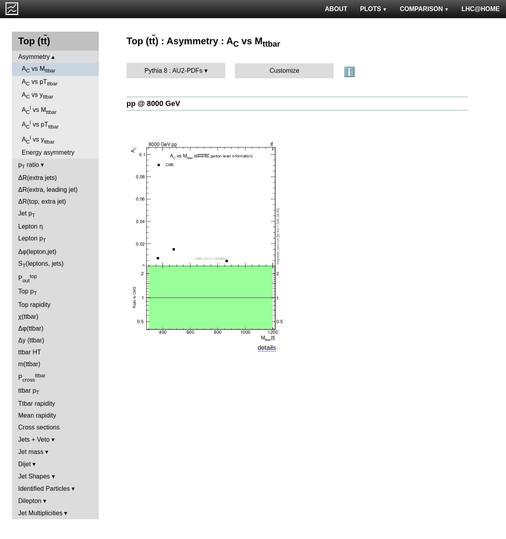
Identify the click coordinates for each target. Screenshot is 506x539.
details (267, 347)
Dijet (24, 464)
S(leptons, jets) (41, 264)
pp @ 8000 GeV (153, 103)
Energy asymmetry (48, 152)
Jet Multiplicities (40, 513)
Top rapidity (34, 304)
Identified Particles (44, 488)
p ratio (28, 165)
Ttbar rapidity (36, 403)
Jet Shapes (34, 476)
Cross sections (39, 427)
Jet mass (30, 451)
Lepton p (32, 239)
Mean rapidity (37, 415)
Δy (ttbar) (31, 340)
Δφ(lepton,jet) (37, 251)
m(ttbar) (29, 364)
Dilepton (30, 500)
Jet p (26, 214)
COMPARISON (424, 9)
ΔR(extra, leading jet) (47, 189)
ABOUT (336, 9)
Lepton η (30, 226)
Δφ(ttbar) (30, 328)
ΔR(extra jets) (37, 177)
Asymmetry (34, 56)
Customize (285, 70)
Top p (27, 292)
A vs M (38, 69)
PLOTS (373, 9)
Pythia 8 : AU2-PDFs (173, 70)
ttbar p (29, 391)
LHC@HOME (481, 9)
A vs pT (40, 82)
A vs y (37, 95)
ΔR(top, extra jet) (42, 201)
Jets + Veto (34, 439)
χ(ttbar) (28, 316)
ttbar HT (29, 352)
